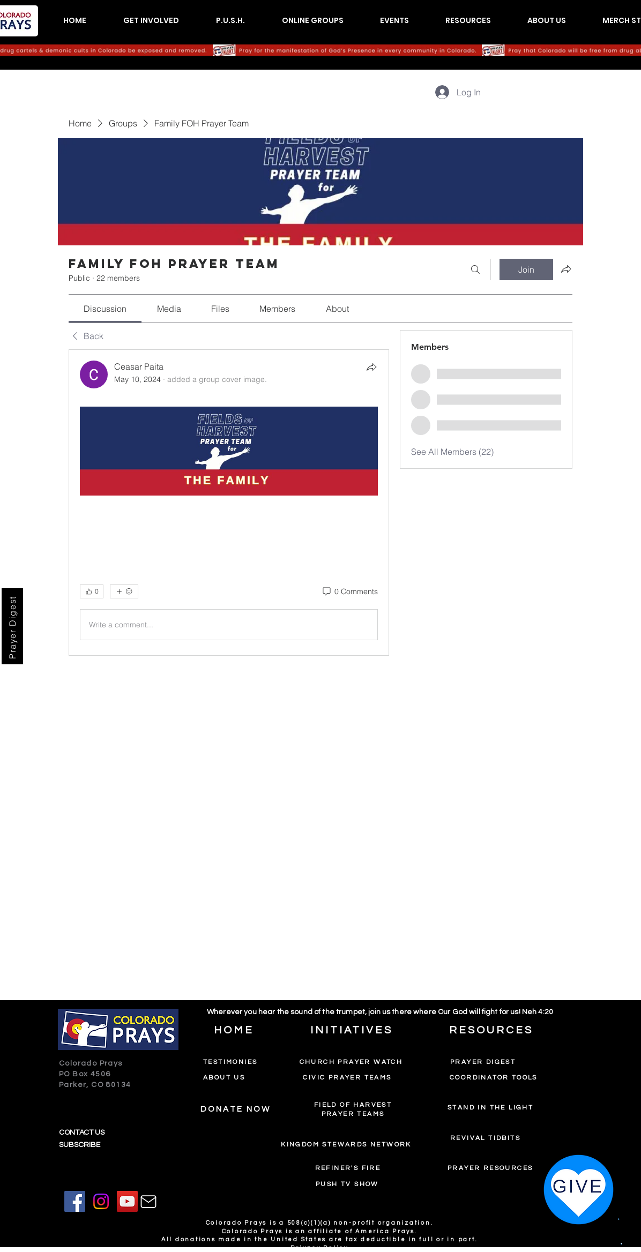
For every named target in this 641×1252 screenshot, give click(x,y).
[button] (151, 20)
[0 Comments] (349, 592)
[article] (229, 502)
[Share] (371, 367)
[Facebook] (74, 1201)
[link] (105, 308)
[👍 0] (91, 591)
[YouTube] (127, 1201)
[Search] (475, 269)
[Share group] (566, 269)
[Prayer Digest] (12, 626)
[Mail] (148, 1201)
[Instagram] (101, 1201)
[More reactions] (124, 591)
